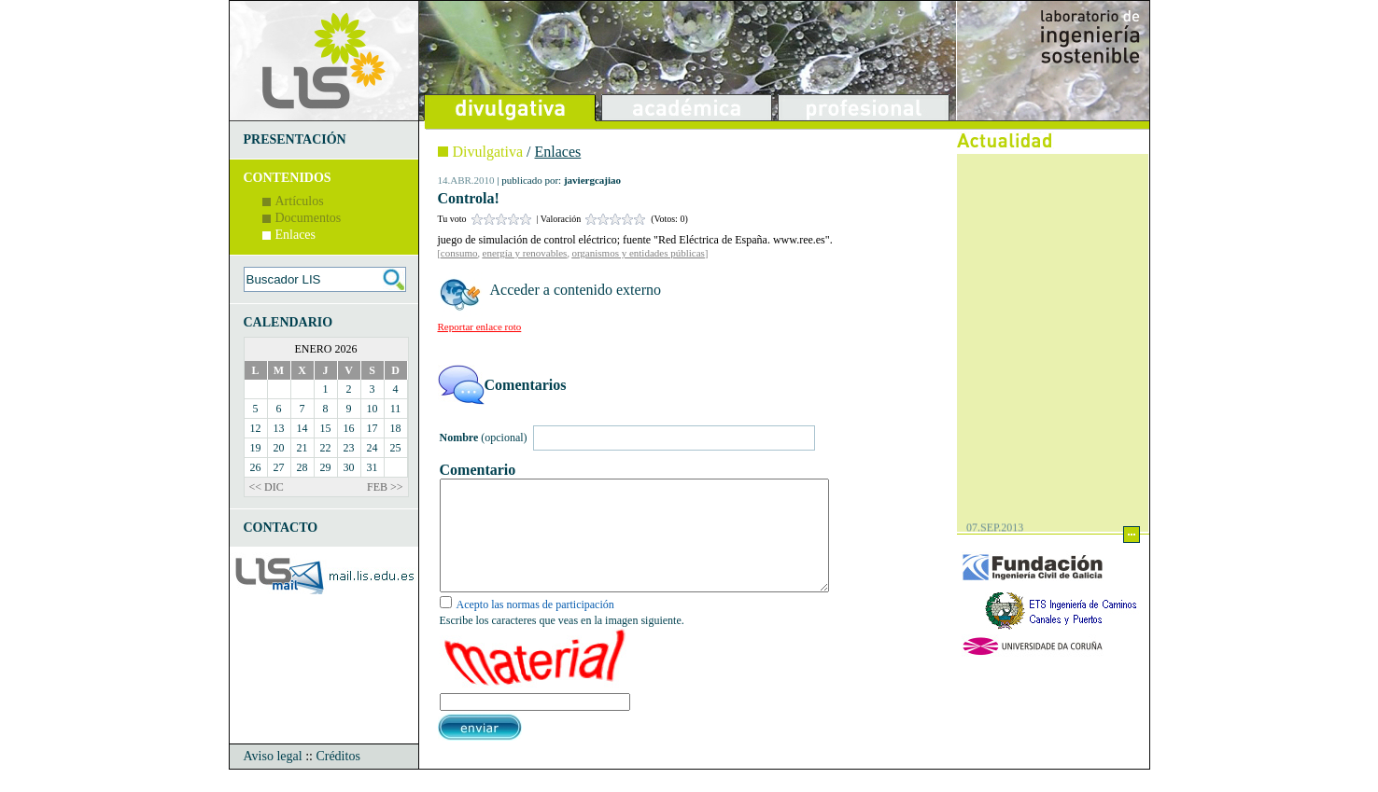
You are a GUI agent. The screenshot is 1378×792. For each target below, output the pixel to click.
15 (325, 428)
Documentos (308, 218)
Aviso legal (273, 778)
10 (372, 408)
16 (349, 428)
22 (325, 447)
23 (349, 447)
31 (372, 467)
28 (302, 467)
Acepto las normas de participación (535, 626)
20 (279, 447)
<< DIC (266, 486)
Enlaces (295, 235)
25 (395, 447)
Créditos (337, 778)
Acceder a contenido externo (575, 290)
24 (372, 447)
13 (279, 428)
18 (395, 428)
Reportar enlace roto (480, 326)
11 (395, 408)
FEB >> (385, 486)
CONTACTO (281, 528)
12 (255, 428)
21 (302, 447)
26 (255, 467)
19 (255, 447)
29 (325, 467)
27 (279, 467)
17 (372, 428)
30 (349, 467)
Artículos (299, 201)
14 (302, 428)
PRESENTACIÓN (295, 139)
